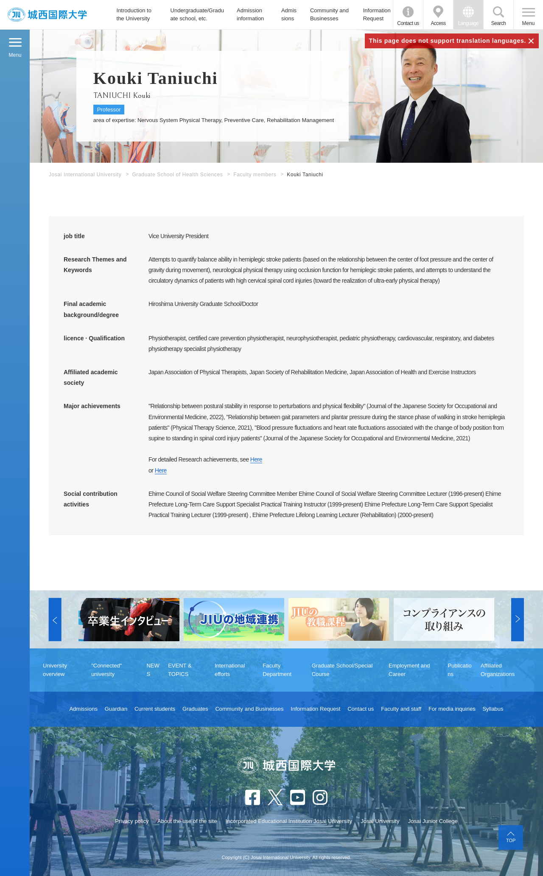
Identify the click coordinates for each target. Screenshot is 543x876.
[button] (55, 619)
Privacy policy (131, 821)
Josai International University (85, 175)
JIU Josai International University (47, 14)
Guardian (116, 709)
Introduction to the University (134, 14)
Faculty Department (277, 669)
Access (438, 23)
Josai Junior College (433, 821)
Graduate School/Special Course (342, 669)
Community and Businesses (329, 14)
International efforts (230, 669)
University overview (55, 669)
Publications (459, 669)
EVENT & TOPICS (179, 669)
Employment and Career (409, 669)
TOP (510, 840)
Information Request (377, 14)
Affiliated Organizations (498, 669)
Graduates (195, 709)
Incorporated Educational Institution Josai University (289, 821)
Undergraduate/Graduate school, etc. (197, 14)
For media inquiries (452, 709)
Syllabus (492, 709)
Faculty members (254, 175)
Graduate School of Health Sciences (177, 175)
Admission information (250, 14)
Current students (154, 709)
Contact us (408, 23)
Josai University (380, 821)
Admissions (289, 14)
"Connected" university (106, 669)
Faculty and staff (401, 709)
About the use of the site (187, 821)
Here (256, 459)
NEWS (152, 669)
